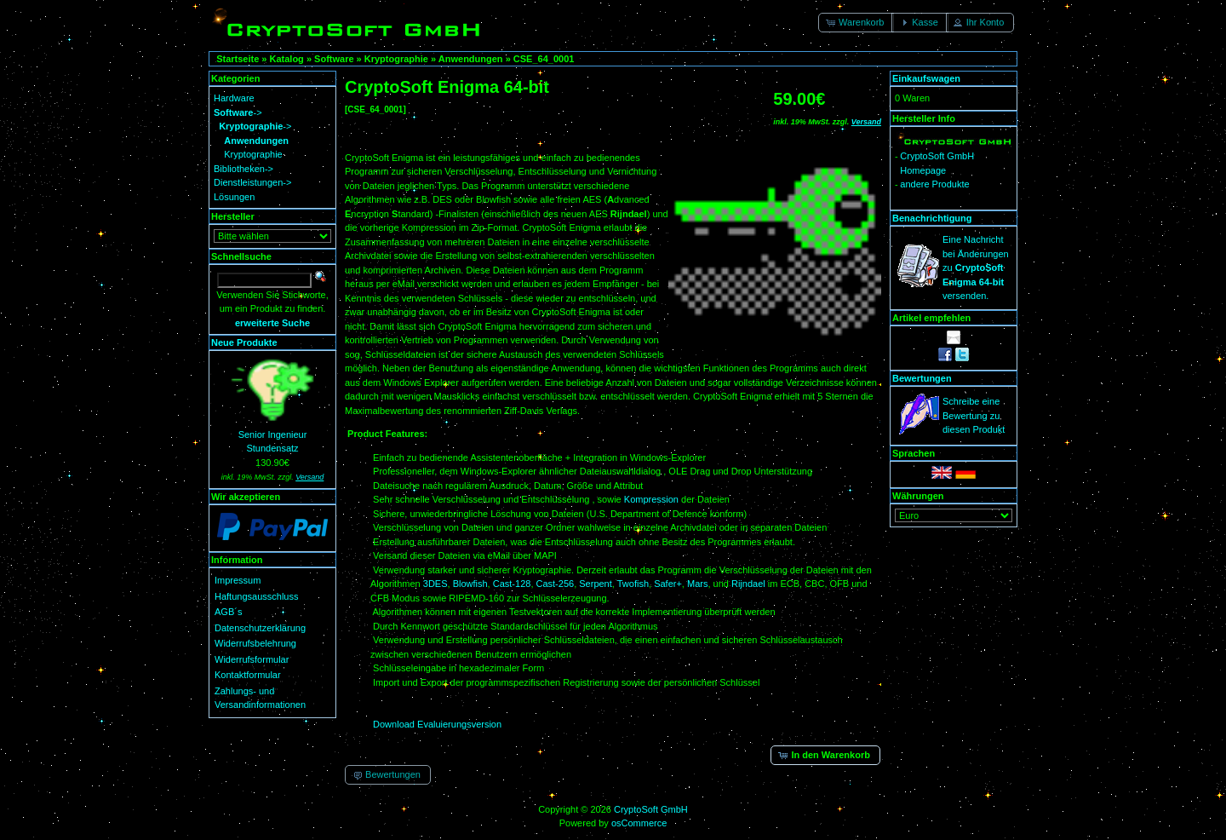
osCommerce (639, 823)
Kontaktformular (248, 675)
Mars (697, 583)
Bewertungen (922, 378)
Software (333, 59)
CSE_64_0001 (544, 59)
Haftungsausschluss (256, 596)
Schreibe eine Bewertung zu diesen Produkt (973, 415)
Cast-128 (512, 583)
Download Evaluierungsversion (437, 724)
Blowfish (470, 583)
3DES (435, 583)
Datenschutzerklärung (260, 628)
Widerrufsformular (252, 659)
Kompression (652, 499)
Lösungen (234, 197)
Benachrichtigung (932, 218)
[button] (856, 22)
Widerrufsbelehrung (255, 643)
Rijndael (748, 583)
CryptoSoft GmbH (651, 809)
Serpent (595, 583)
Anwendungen (470, 59)
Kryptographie (396, 59)
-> (238, 112)
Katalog (287, 59)
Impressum (238, 580)
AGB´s (228, 612)
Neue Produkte (244, 342)
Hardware (234, 98)
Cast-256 (555, 583)
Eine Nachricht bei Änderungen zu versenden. (975, 267)
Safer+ (668, 583)
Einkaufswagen (926, 78)
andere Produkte (934, 184)
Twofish (633, 583)
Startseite (237, 59)
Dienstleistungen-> (252, 182)
